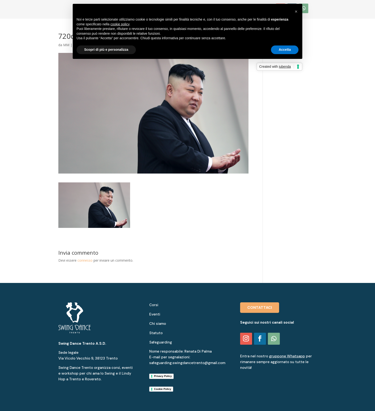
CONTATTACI (259, 307)
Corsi (153, 305)
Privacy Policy (163, 376)
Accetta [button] (285, 49)
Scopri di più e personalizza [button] (106, 49)
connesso (85, 260)
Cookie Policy (162, 389)
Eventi (154, 314)
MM (66, 45)
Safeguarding (160, 342)
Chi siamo (157, 323)
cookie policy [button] (119, 24)
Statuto (156, 333)
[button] (296, 11)
